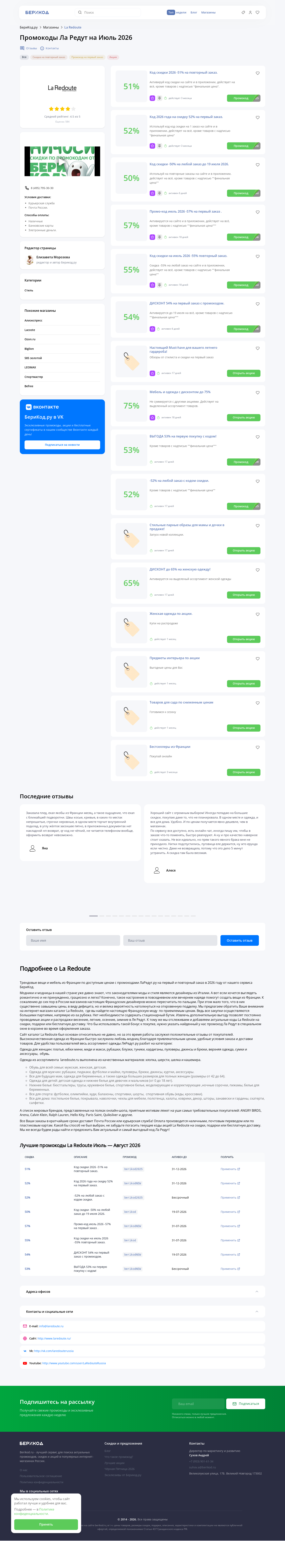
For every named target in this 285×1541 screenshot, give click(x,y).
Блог (193, 12)
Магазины (208, 12)
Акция (113, 57)
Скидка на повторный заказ (49, 57)
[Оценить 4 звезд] (68, 109)
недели (176, 12)
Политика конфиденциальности (41, 1482)
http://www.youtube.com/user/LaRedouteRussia (74, 1364)
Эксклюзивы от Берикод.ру (122, 1475)
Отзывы (28, 48)
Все (24, 57)
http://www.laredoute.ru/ (54, 1339)
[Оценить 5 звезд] (73, 109)
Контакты (49, 48)
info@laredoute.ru (51, 1327)
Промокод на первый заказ (87, 57)
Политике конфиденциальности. (34, 1511)
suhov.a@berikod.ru (202, 1468)
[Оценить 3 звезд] (62, 109)
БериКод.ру (29, 27)
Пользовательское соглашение (41, 1476)
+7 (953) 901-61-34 (201, 1462)
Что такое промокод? (118, 1457)
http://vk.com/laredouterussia (54, 1351)
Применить (230, 1169)
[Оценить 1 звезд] (51, 109)
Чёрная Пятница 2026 (119, 1469)
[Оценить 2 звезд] (56, 109)
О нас (24, 1471)
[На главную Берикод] (58, 1444)
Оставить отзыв (240, 940)
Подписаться (246, 1404)
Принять (46, 1524)
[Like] (257, 73)
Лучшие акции (114, 1463)
